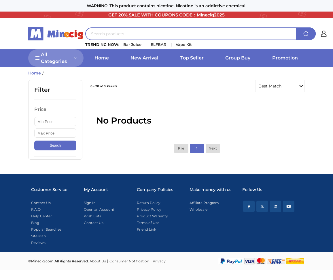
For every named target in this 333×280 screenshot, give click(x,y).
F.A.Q (36, 209)
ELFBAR (158, 44)
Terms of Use (148, 223)
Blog (35, 223)
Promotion (285, 58)
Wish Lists (92, 216)
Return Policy (148, 203)
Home (101, 58)
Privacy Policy (149, 209)
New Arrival (144, 58)
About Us (98, 261)
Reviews (38, 242)
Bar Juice (132, 44)
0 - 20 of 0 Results (103, 86)
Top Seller (192, 58)
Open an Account (99, 209)
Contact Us (41, 203)
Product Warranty (152, 216)
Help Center (41, 216)
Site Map (38, 236)
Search (55, 145)
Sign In (90, 203)
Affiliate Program (204, 203)
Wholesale (198, 209)
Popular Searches (46, 229)
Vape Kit (184, 44)
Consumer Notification (129, 261)
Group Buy (237, 58)
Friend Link (146, 229)
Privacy (159, 261)
